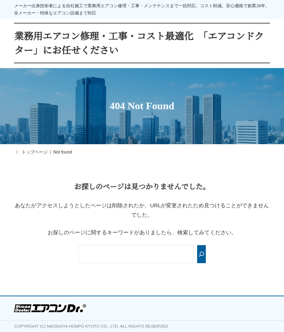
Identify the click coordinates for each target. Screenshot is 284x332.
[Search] (201, 254)
